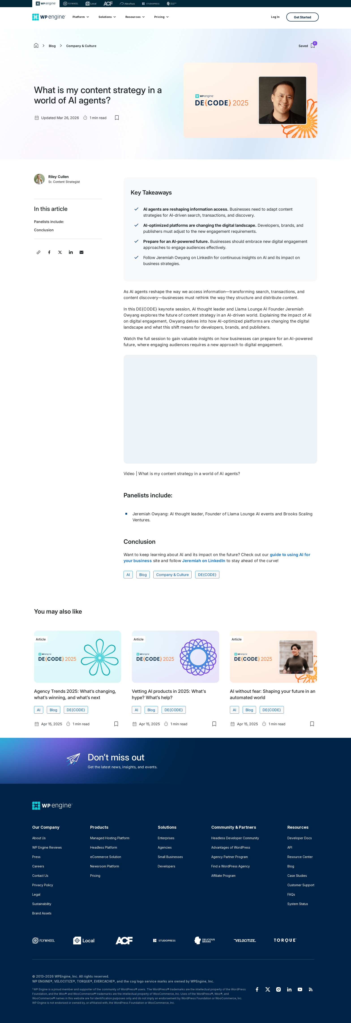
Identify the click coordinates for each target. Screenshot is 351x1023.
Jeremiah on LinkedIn (203, 560)
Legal (36, 894)
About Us (39, 838)
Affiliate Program (223, 875)
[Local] (91, 3)
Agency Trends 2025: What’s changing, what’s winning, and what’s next (75, 694)
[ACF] (108, 3)
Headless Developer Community (235, 838)
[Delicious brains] (171, 3)
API (289, 847)
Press (36, 857)
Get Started (302, 17)
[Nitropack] (127, 3)
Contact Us (40, 875)
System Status (297, 904)
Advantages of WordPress (230, 847)
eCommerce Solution (105, 857)
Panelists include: (49, 221)
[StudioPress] (151, 3)
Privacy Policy (42, 885)
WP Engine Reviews (47, 847)
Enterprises (166, 838)
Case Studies (297, 875)
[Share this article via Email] (81, 252)
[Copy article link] (38, 252)
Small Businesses (170, 857)
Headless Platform (103, 847)
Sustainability (41, 904)
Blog (52, 46)
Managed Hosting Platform (109, 838)
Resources (134, 17)
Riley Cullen (58, 176)
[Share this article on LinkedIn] (70, 252)
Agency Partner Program (229, 857)
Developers (166, 866)
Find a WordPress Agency (230, 866)
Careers (38, 866)
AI (128, 574)
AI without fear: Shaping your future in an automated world (272, 694)
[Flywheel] (71, 3)
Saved (308, 45)
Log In (275, 17)
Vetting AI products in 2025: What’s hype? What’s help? (169, 694)
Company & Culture (81, 46)
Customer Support (300, 885)
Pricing (161, 17)
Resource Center (300, 857)
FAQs (291, 894)
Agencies (165, 847)
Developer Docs (299, 838)
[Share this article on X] (60, 252)
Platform (80, 17)
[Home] (49, 17)
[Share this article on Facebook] (49, 252)
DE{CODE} (207, 574)
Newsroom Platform (104, 866)
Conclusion (44, 230)
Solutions (106, 17)
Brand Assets (41, 913)
